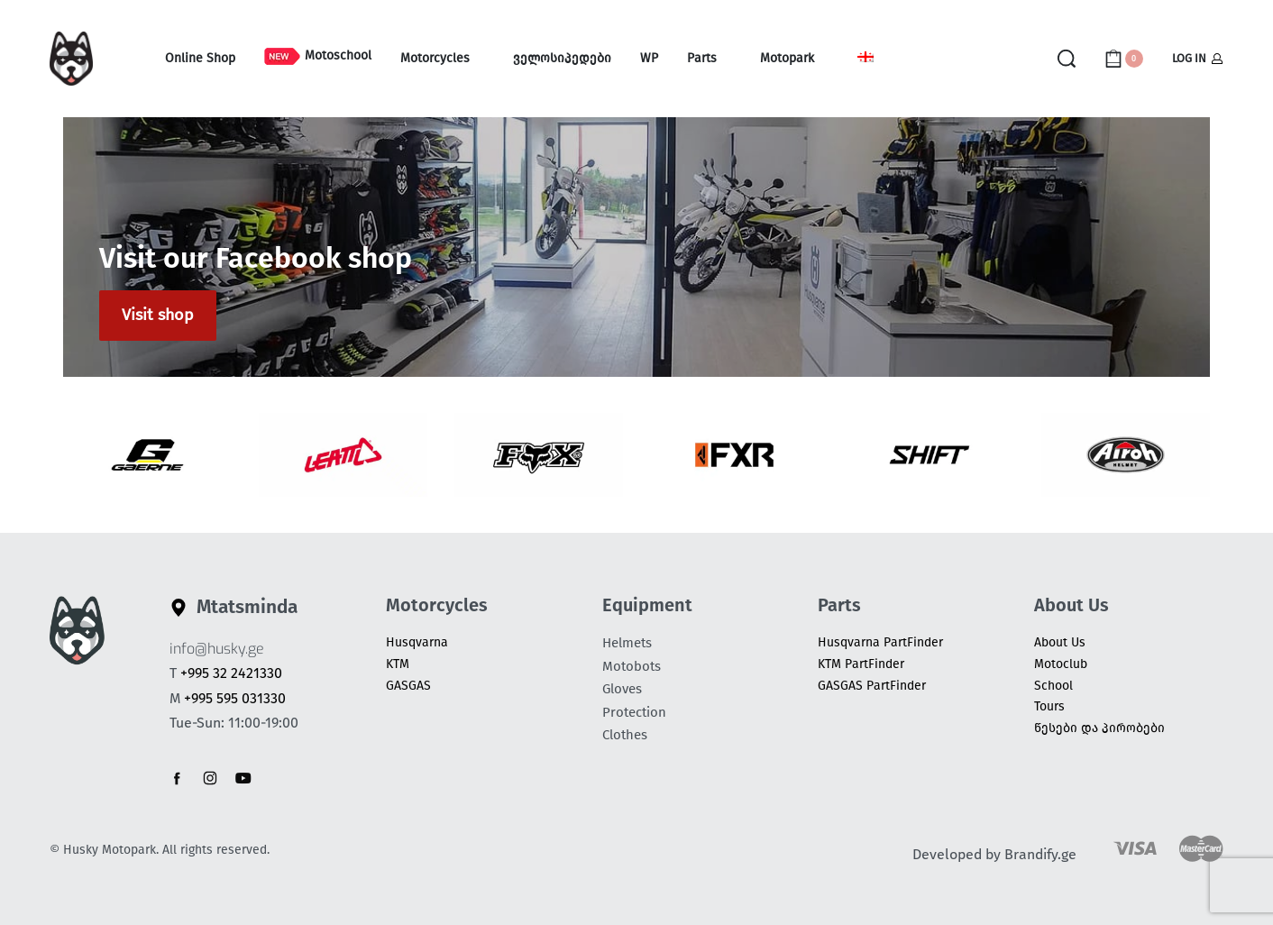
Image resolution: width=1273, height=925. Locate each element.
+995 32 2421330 (231, 673)
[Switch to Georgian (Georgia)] (865, 58)
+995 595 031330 (235, 698)
